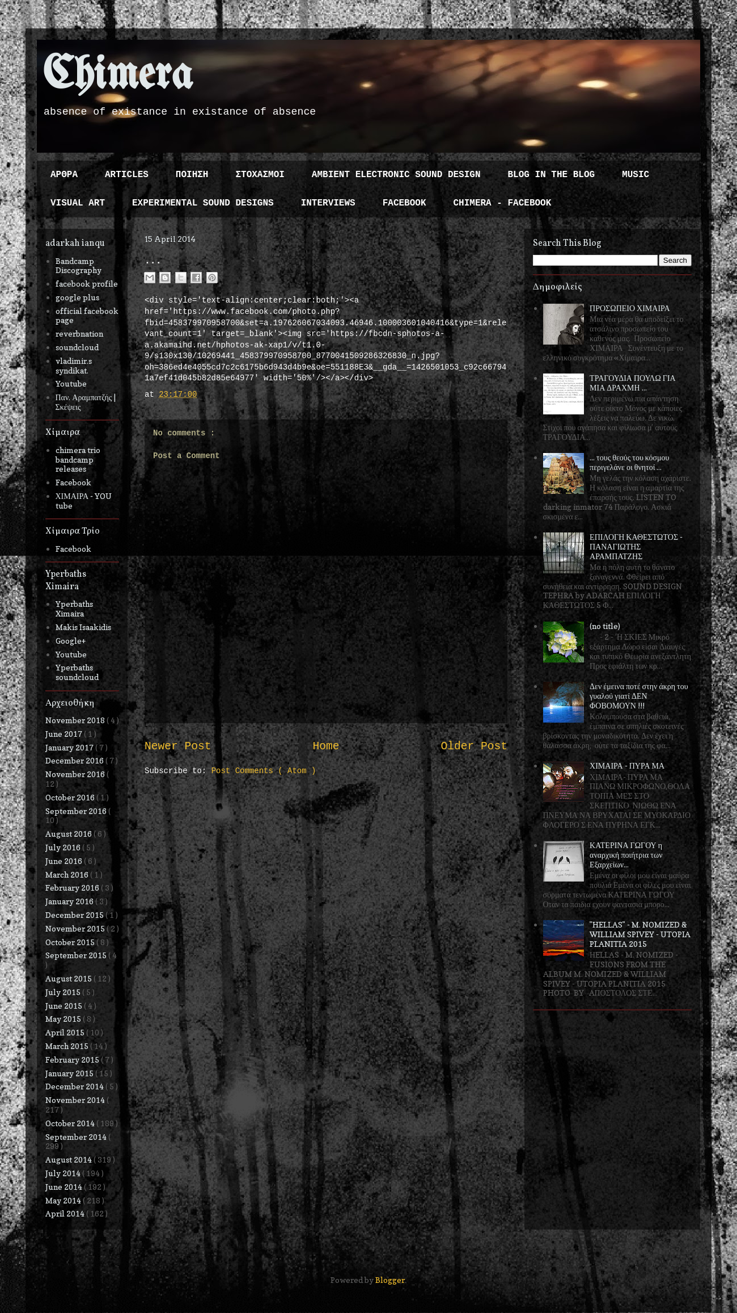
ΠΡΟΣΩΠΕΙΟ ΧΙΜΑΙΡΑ (630, 308)
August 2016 (69, 833)
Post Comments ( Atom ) (263, 770)
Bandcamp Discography (78, 265)
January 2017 (70, 747)
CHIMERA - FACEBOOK (502, 203)
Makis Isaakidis (83, 627)
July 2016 (63, 847)
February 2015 (73, 1059)
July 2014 (63, 1173)
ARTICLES (127, 175)
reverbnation (79, 333)
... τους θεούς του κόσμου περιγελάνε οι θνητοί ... (629, 462)
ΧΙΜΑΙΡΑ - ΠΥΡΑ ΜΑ (627, 765)
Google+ (71, 640)
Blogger (390, 1280)
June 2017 (64, 734)
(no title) (605, 626)
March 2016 (67, 874)
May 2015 (64, 1018)
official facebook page (87, 315)
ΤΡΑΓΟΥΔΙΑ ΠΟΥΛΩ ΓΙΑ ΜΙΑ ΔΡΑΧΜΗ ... (633, 382)
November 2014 (76, 1100)
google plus (77, 297)
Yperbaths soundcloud (77, 672)
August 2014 (69, 1159)
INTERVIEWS (328, 203)
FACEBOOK (404, 203)
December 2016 (75, 760)
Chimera (118, 75)
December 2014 (75, 1086)
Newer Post (178, 746)
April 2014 (65, 1213)
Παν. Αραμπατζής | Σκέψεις (86, 402)
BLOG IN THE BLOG (551, 175)
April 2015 (65, 1032)
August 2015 (69, 978)
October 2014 (70, 1123)
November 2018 (76, 720)
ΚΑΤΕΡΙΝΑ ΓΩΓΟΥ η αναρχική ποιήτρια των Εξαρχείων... (626, 854)
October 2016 (70, 797)
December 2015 (75, 915)
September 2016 (76, 811)
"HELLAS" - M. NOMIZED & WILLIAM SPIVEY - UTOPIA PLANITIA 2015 (640, 934)
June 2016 (64, 861)
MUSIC (635, 175)
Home (325, 746)
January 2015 (70, 1073)
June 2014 (64, 1187)
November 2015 (76, 928)
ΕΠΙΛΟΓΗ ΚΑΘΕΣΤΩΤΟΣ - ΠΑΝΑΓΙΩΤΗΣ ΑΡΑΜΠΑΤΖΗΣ (636, 546)
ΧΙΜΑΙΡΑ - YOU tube (84, 500)
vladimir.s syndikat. (74, 365)
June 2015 (64, 1005)
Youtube (71, 383)
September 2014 (76, 1137)
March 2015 (67, 1046)
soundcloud (77, 347)
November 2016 (76, 774)
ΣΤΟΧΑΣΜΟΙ (259, 175)
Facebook (73, 482)
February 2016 (73, 887)
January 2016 (70, 901)
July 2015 (63, 992)
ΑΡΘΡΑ (64, 175)
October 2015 (70, 942)
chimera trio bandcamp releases (78, 459)
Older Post (473, 746)
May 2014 (64, 1200)
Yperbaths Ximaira (74, 608)
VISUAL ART (77, 203)
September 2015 (76, 955)
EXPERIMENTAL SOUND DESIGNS (203, 203)
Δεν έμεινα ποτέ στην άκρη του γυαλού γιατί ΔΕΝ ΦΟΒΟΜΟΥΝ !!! (639, 695)
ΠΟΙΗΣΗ (192, 175)
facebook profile (87, 283)
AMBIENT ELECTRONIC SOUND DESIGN (396, 175)
